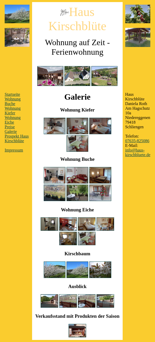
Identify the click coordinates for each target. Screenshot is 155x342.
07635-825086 (137, 141)
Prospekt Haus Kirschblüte (17, 138)
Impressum (14, 150)
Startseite (12, 94)
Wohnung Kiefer (13, 110)
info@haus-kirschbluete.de (137, 152)
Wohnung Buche (13, 101)
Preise (10, 127)
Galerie (11, 131)
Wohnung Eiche (13, 119)
